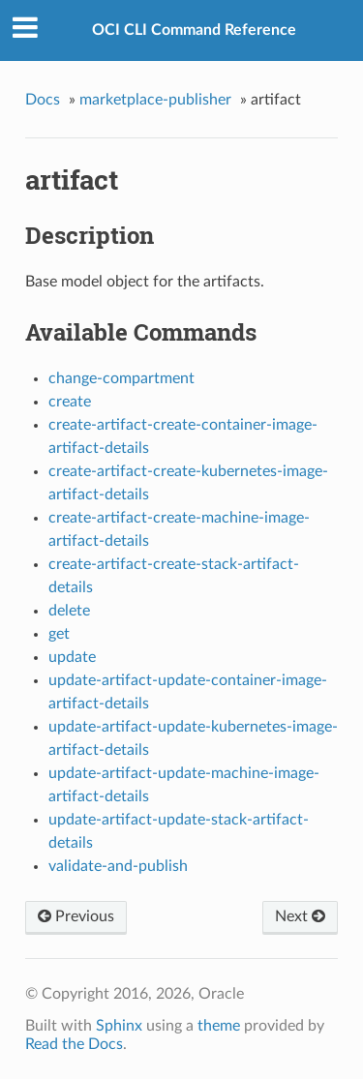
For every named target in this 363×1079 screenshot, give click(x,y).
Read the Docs (74, 1044)
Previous (76, 916)
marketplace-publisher (155, 99)
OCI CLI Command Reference (194, 30)
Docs (42, 99)
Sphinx (119, 1026)
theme (218, 1026)
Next (300, 916)
